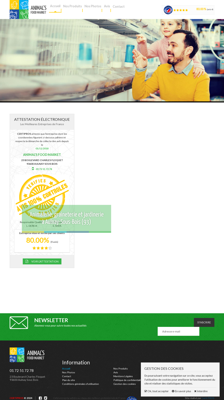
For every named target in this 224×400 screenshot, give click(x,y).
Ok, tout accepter (156, 391)
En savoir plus (182, 391)
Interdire (201, 391)
